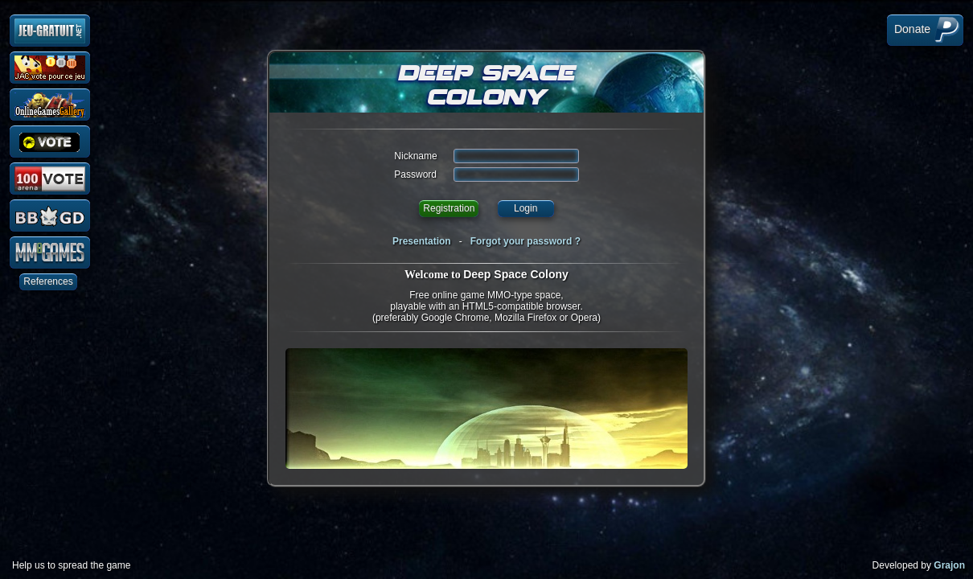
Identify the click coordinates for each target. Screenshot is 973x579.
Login (525, 208)
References (47, 281)
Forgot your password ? (525, 241)
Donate (925, 30)
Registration (448, 208)
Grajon (949, 565)
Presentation (421, 241)
